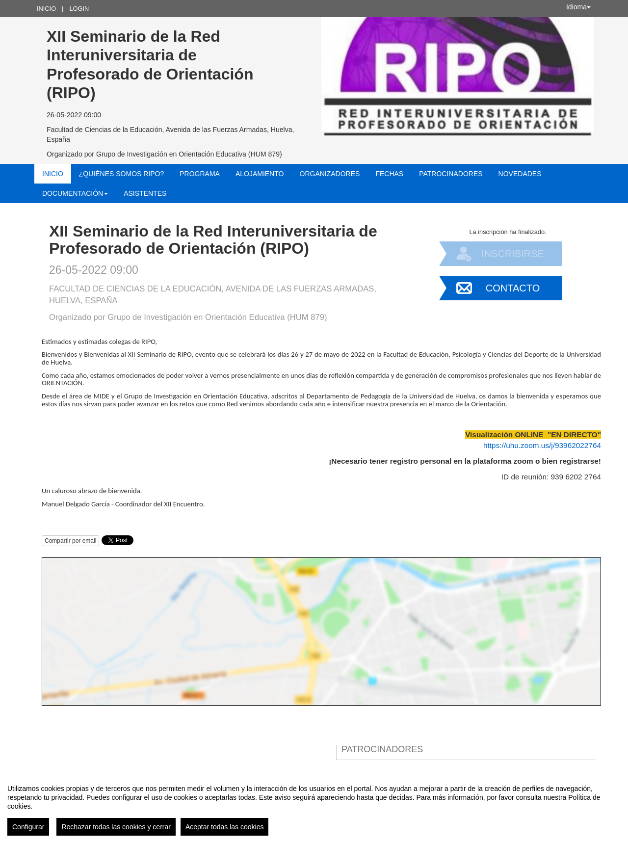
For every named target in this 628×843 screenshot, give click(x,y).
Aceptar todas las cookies (224, 827)
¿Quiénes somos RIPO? (121, 174)
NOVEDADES (520, 174)
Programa (200, 174)
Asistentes (145, 193)
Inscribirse (512, 253)
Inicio (46, 8)
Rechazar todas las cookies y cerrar (116, 827)
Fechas (389, 174)
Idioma (578, 7)
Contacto (513, 288)
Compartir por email (70, 540)
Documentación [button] (75, 193)
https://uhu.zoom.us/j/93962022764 (542, 445)
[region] (314, 806)
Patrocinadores (450, 174)
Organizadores (330, 174)
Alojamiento (260, 174)
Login (79, 8)
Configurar (28, 827)
